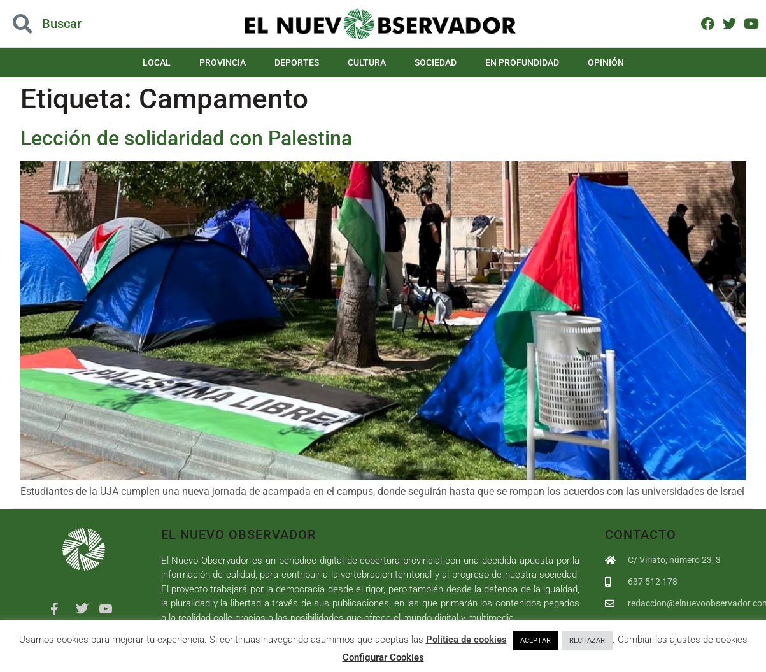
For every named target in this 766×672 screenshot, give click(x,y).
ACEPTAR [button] (535, 640)
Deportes (296, 62)
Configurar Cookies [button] (383, 657)
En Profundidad (522, 62)
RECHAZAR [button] (587, 640)
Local (157, 62)
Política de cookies (466, 639)
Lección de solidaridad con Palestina (186, 138)
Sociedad (436, 62)
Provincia (222, 62)
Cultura (367, 62)
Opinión (606, 62)
